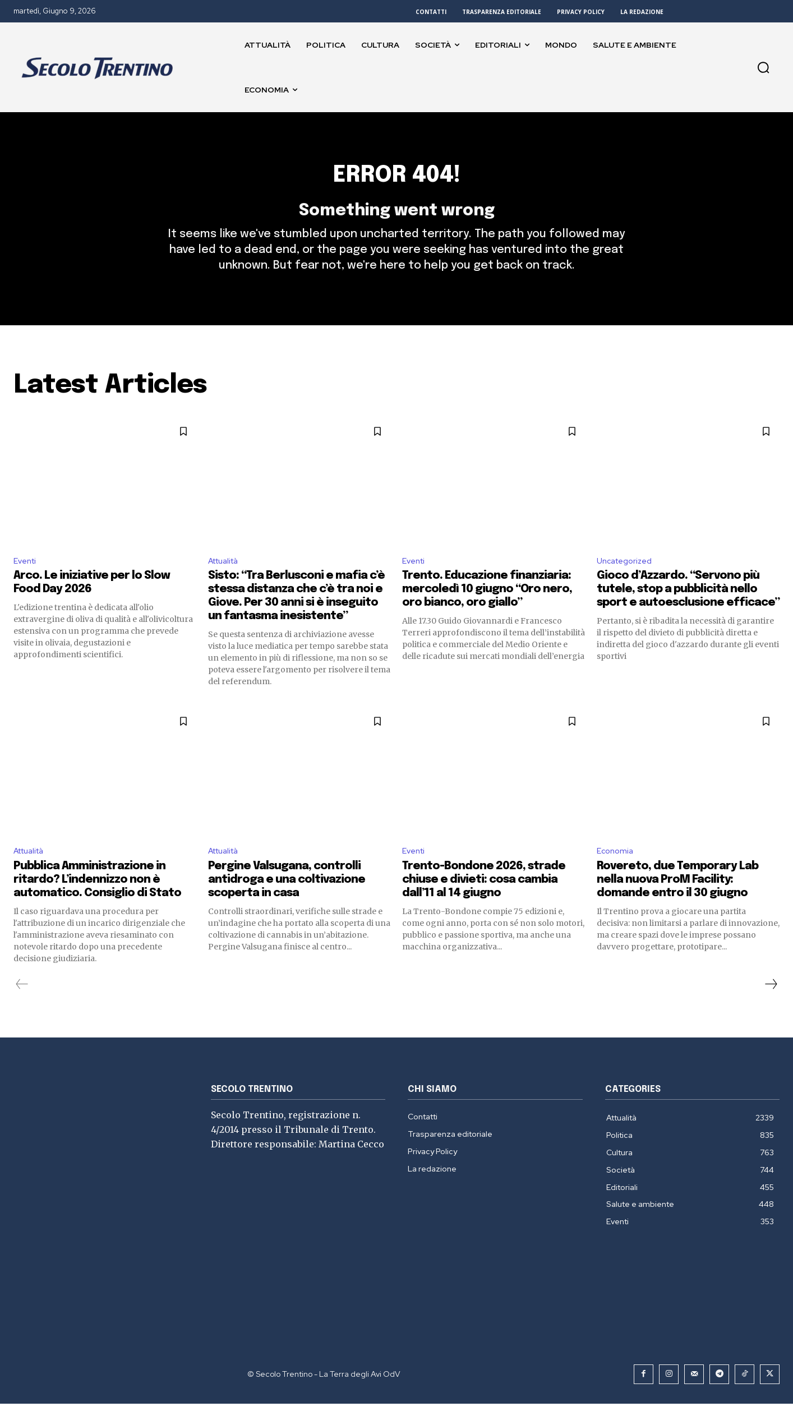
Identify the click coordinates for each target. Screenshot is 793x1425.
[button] (763, 67)
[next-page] (771, 1005)
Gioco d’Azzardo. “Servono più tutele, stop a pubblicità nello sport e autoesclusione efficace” (688, 608)
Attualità (227, 579)
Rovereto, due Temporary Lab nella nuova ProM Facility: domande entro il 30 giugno (677, 901)
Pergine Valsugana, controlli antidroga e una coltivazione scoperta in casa (286, 901)
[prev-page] (22, 1005)
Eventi (26, 579)
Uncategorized (628, 579)
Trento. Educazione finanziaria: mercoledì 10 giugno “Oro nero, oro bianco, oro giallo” (487, 608)
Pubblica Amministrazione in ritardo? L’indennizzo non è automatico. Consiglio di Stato (97, 901)
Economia (617, 872)
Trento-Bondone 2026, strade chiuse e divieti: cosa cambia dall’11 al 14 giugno (483, 901)
